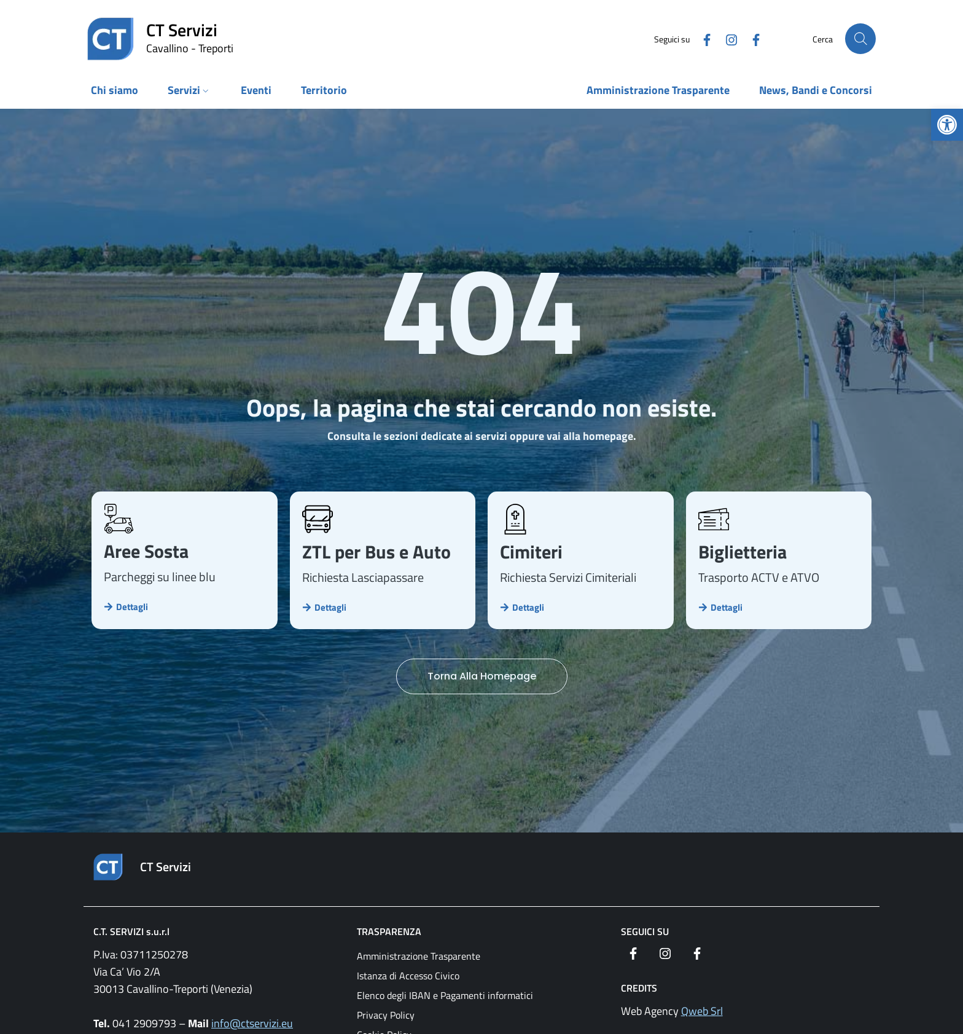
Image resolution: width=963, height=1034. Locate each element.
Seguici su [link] (645, 931)
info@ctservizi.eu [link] (252, 1023)
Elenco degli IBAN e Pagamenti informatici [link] (445, 995)
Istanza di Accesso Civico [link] (408, 975)
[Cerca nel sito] (860, 38)
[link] (947, 125)
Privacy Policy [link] (386, 1015)
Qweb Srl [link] (702, 1011)
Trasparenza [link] (389, 931)
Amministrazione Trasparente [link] (418, 956)
